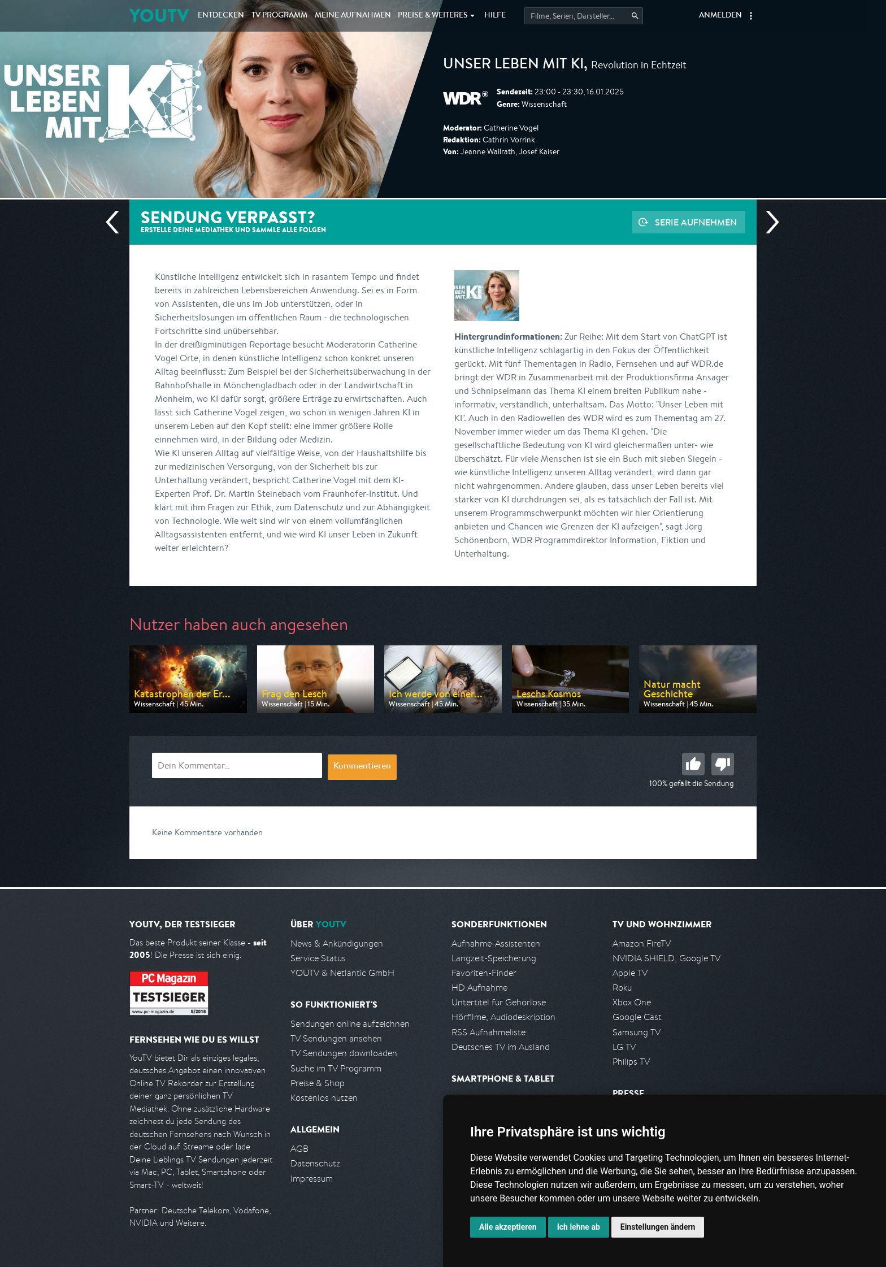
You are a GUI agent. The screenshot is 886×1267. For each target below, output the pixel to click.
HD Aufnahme (479, 987)
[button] (751, 16)
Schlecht (722, 764)
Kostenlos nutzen (324, 1098)
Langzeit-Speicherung (493, 958)
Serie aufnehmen (696, 222)
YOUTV (159, 15)
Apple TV (630, 973)
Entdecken (221, 16)
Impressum (311, 1178)
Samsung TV (637, 1032)
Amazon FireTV (642, 943)
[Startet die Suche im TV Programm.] (583, 15)
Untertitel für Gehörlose (498, 1002)
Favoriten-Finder (483, 973)
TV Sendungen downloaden (343, 1053)
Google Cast (637, 1017)
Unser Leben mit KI (513, 65)
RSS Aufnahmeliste (488, 1032)
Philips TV (631, 1062)
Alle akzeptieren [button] (508, 1226)
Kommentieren (362, 766)
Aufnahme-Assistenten (495, 943)
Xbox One (632, 1002)
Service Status (318, 958)
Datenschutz (315, 1163)
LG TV (624, 1047)
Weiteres (433, 16)
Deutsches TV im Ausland (500, 1047)
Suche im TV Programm (335, 1068)
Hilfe (495, 16)
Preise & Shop (317, 1083)
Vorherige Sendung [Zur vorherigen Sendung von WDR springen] (117, 222)
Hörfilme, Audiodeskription (503, 1017)
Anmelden (720, 16)
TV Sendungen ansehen (336, 1038)
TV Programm (279, 16)
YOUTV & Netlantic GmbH (342, 973)
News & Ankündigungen (336, 943)
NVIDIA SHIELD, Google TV (666, 958)
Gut (693, 764)
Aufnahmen (353, 16)
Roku (622, 987)
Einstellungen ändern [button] (658, 1226)
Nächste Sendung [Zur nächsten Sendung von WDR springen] (768, 222)
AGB (299, 1149)
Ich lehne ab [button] (578, 1226)
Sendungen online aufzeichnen (350, 1024)
